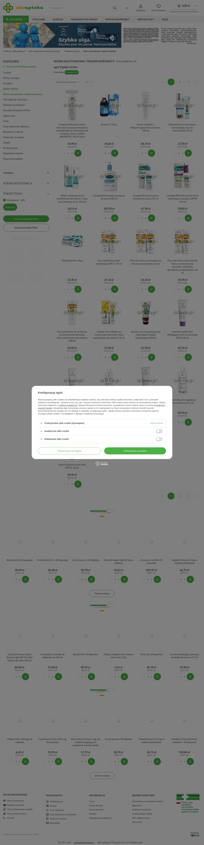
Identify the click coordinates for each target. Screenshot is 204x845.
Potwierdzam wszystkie (135, 451)
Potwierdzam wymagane (69, 451)
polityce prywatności (68, 405)
